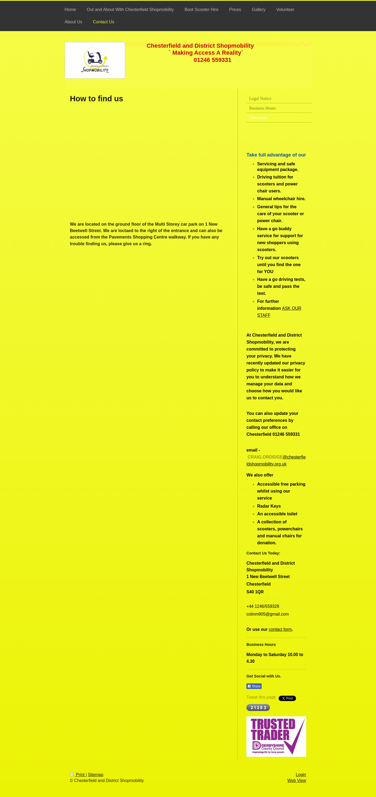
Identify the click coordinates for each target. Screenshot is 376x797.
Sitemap (95, 774)
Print (78, 774)
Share (253, 686)
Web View (296, 780)
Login (301, 774)
